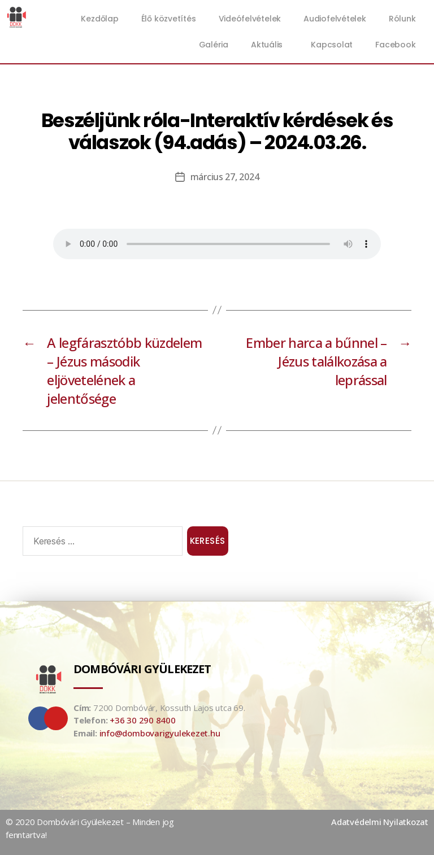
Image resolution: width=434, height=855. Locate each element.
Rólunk (402, 18)
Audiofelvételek (334, 18)
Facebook (395, 44)
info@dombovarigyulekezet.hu (159, 733)
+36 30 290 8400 (143, 720)
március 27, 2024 (224, 177)
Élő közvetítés (168, 18)
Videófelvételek (250, 18)
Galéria (213, 44)
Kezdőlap (99, 18)
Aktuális (269, 44)
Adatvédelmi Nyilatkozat (379, 821)
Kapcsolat (332, 44)
